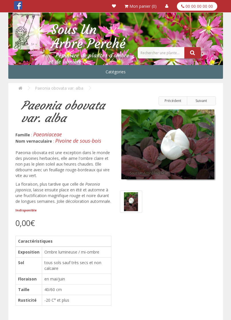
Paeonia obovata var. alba (59, 88)
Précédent (173, 100)
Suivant (201, 100)
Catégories (116, 71)
